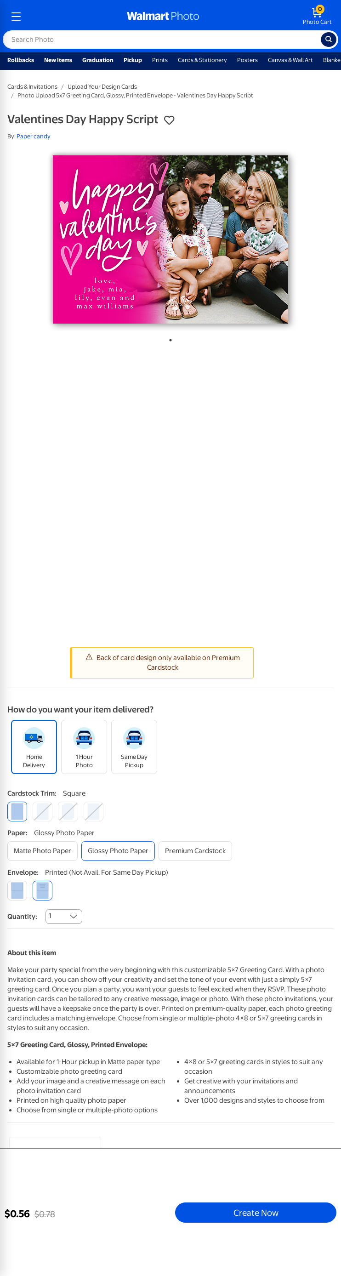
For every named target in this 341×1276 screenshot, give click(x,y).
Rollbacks (20, 60)
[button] (169, 120)
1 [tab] (168, 338)
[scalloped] (93, 811)
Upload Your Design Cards (102, 86)
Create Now (255, 1213)
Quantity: (22, 916)
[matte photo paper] (42, 851)
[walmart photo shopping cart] (317, 16)
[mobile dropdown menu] (16, 16)
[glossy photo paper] (118, 851)
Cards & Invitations (32, 86)
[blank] (17, 890)
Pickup (133, 60)
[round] (42, 811)
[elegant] (68, 811)
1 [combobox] (50, 915)
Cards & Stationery (202, 60)
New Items (58, 60)
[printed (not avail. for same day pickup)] (42, 890)
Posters (247, 60)
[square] (17, 811)
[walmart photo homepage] (163, 16)
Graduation (98, 60)
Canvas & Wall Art (290, 60)
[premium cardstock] (195, 851)
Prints (160, 60)
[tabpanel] (170, 239)
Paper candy (34, 136)
